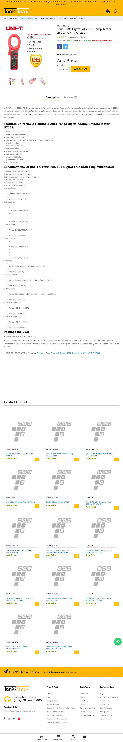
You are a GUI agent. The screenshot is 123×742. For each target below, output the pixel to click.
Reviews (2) (71, 97)
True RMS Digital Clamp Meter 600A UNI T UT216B (98, 552)
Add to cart (81, 68)
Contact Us (104, 705)
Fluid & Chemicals (54, 716)
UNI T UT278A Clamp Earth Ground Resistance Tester (57, 552)
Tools (49, 698)
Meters (23, 18)
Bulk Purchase (106, 709)
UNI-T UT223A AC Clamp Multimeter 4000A (16, 648)
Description (52, 97)
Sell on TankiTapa (87, 716)
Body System (52, 702)
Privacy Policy (85, 712)
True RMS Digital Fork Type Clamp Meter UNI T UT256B (20, 600)
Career (83, 705)
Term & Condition (87, 709)
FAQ (101, 694)
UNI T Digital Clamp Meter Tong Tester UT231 (59, 455)
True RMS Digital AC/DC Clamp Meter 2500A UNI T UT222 (75, 354)
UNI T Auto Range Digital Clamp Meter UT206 (99, 455)
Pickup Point (105, 712)
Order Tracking (106, 716)
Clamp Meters (33, 18)
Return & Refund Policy (109, 698)
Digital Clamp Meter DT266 (57, 503)
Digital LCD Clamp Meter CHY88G (20, 503)
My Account (105, 720)
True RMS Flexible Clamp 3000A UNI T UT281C (59, 600)
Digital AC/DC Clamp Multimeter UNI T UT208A (20, 552)
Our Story (84, 702)
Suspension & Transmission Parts (61, 709)
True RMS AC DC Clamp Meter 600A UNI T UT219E (98, 600)
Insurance (104, 702)
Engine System (53, 705)
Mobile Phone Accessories (58, 723)
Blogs (82, 698)
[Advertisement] (61, 378)
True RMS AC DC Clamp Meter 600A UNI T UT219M (98, 504)
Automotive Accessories (57, 720)
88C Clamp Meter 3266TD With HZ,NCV (19, 455)
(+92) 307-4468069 (28, 701)
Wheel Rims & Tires (55, 712)
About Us (84, 694)
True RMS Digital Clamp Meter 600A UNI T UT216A (59, 648)
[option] (29, 49)
